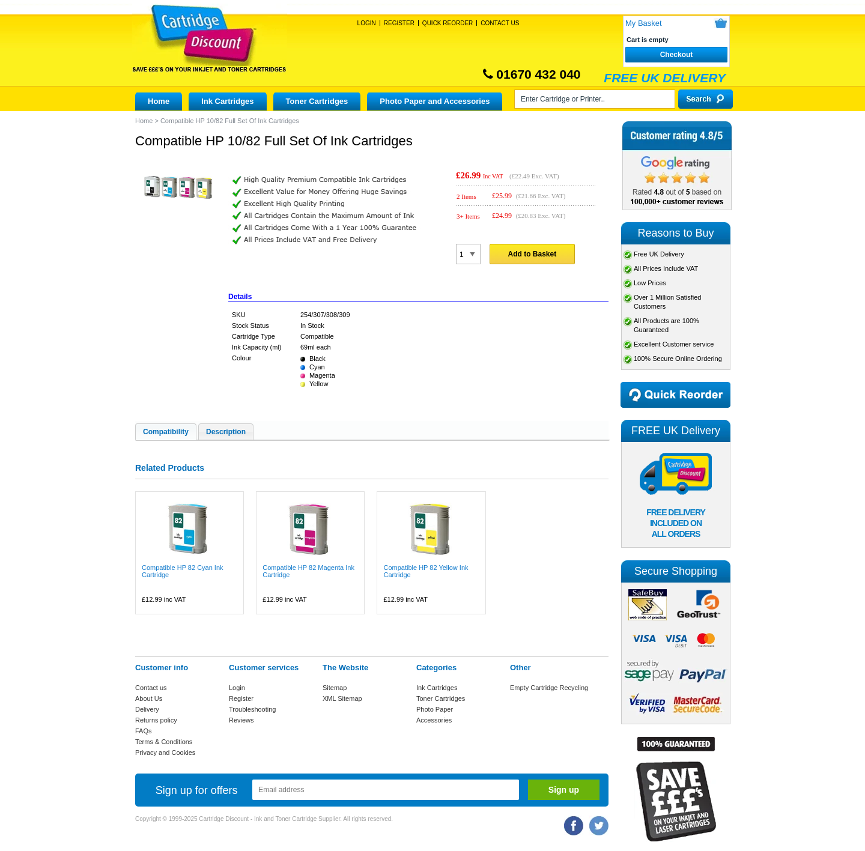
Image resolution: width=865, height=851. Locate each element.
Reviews (241, 720)
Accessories (434, 720)
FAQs (143, 730)
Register (399, 23)
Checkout (676, 54)
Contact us (151, 687)
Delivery (147, 709)
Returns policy (156, 720)
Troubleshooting (252, 709)
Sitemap (335, 687)
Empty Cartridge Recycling (549, 687)
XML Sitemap (342, 698)
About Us (148, 698)
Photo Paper (434, 709)
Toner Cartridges (317, 101)
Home (158, 101)
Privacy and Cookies (165, 752)
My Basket (643, 23)
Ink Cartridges (227, 101)
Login (366, 23)
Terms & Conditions (163, 741)
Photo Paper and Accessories (435, 101)
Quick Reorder (447, 23)
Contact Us (500, 23)
